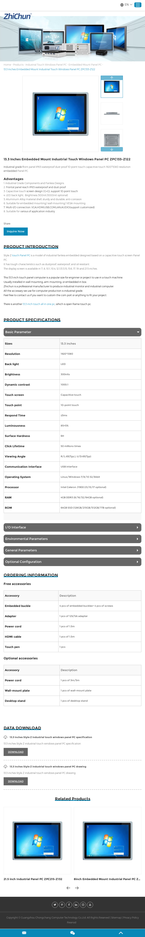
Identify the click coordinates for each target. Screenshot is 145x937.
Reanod (71, 922)
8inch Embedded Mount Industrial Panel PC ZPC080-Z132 (107, 879)
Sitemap (116, 917)
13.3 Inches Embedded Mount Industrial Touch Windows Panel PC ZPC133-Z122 (49, 69)
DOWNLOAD (16, 751)
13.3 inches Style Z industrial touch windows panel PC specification (48, 737)
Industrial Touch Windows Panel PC (46, 64)
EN (126, 4)
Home (7, 64)
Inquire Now (16, 231)
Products (18, 64)
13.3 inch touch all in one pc (39, 304)
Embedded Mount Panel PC (85, 64)
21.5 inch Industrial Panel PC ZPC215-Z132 (33, 879)
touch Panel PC (21, 255)
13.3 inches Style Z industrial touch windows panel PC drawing (45, 766)
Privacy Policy (131, 917)
